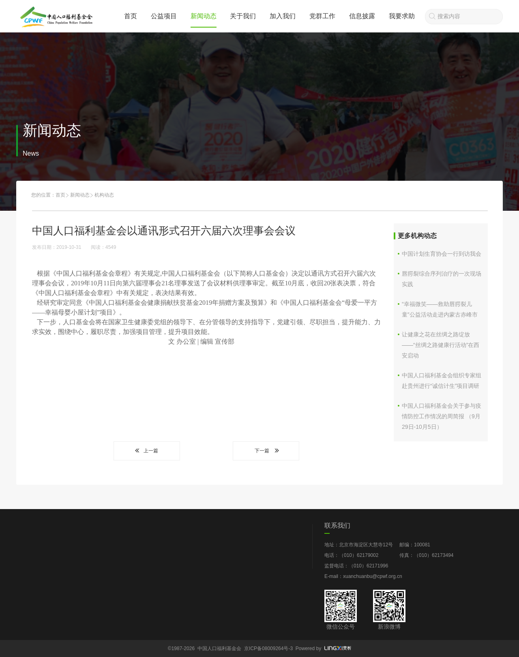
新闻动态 (204, 16)
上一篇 (146, 451)
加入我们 (283, 16)
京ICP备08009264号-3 (268, 648)
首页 (130, 16)
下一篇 (266, 451)
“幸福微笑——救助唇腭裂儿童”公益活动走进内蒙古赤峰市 (440, 309)
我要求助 (402, 16)
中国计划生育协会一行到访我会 (441, 253)
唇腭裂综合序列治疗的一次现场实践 (441, 278)
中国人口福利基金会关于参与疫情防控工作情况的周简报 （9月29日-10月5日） (441, 416)
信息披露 (362, 16)
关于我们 (243, 16)
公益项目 (164, 16)
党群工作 (322, 16)
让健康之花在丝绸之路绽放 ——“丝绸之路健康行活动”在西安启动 (440, 345)
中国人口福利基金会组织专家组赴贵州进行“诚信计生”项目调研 (441, 380)
